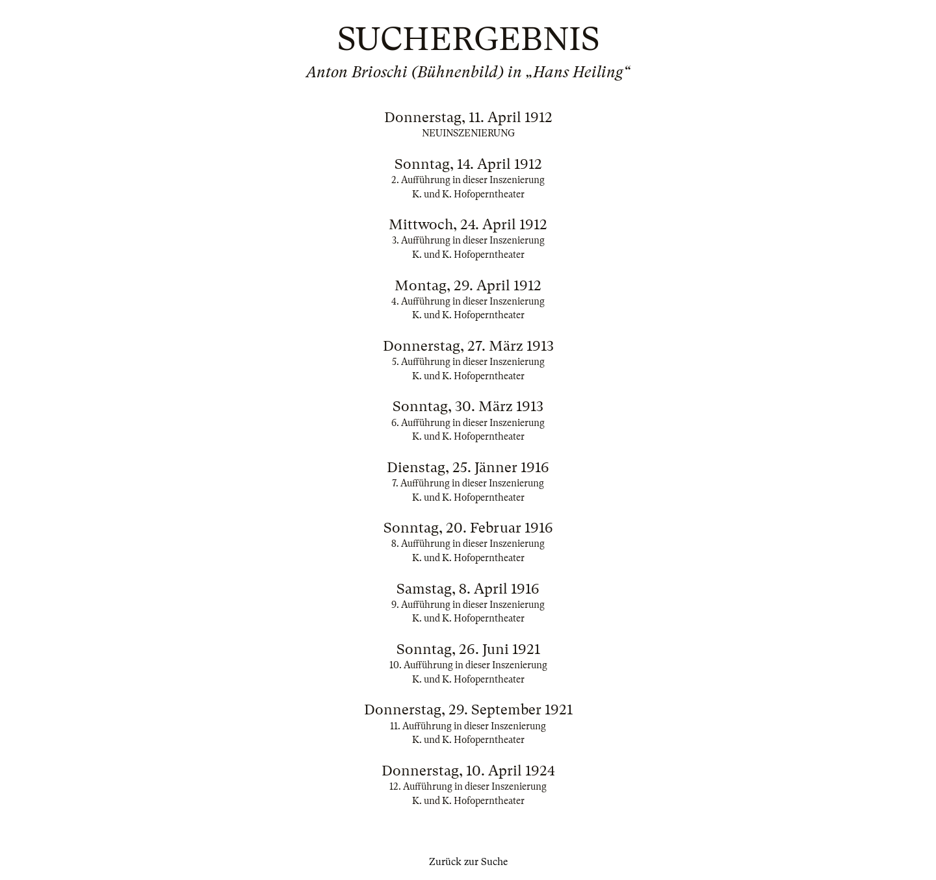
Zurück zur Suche (468, 862)
